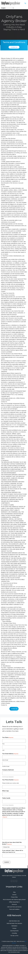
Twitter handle (6, 798)
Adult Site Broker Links (14, 921)
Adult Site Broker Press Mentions (14, 923)
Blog (14, 892)
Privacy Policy (15, 126)
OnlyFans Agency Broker (7, 373)
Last (3, 750)
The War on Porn (14, 935)
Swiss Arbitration (6, 621)
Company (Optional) (8, 770)
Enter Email (5, 760)
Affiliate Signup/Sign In (14, 902)
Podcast (14, 928)
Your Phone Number (10, 780)
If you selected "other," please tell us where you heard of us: (12, 851)
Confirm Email (5, 766)
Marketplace (14, 925)
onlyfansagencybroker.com (8, 60)
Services (14, 894)
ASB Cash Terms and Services (14, 906)
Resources (14, 904)
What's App (5, 790)
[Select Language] (7, 8)
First (3, 743)
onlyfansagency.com (6, 117)
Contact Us (14, 47)
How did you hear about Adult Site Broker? (12, 843)
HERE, (3, 119)
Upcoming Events (14, 930)
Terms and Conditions (14, 909)
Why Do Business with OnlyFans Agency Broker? (14, 899)
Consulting (14, 933)
